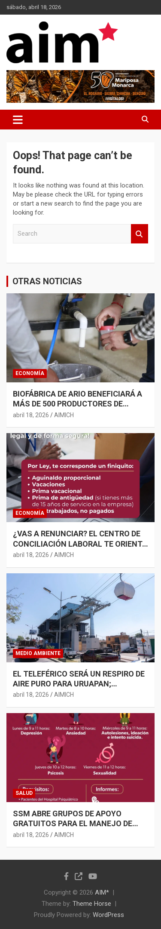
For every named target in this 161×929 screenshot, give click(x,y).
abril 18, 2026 (31, 415)
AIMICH (64, 415)
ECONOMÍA (29, 373)
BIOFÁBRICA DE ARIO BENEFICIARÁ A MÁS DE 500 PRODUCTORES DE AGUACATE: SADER (77, 403)
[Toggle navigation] (17, 119)
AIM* (102, 892)
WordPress (108, 915)
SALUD (24, 793)
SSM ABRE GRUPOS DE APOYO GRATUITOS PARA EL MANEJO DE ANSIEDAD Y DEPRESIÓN (72, 823)
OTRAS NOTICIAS (47, 281)
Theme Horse (92, 903)
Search (139, 233)
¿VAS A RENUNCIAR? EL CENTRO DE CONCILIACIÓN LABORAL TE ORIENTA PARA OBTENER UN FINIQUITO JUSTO (80, 543)
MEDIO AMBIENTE (38, 653)
